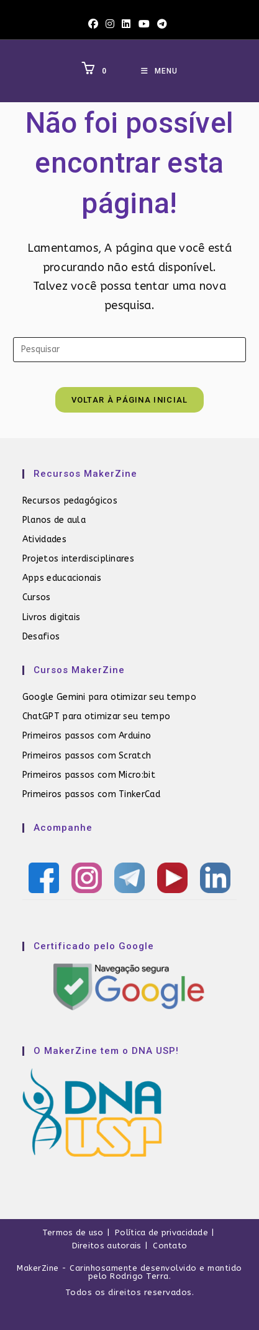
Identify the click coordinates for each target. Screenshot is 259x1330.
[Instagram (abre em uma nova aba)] (110, 24)
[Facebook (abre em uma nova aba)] (95, 24)
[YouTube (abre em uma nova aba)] (144, 24)
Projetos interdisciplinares (78, 558)
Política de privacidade (161, 1232)
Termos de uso (73, 1232)
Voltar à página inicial (129, 399)
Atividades (44, 539)
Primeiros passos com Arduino (86, 735)
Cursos (36, 597)
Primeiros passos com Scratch (86, 755)
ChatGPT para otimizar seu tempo (96, 716)
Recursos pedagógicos (69, 500)
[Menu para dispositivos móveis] (159, 71)
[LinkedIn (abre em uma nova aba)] (126, 24)
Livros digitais (51, 617)
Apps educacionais (61, 578)
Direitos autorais (107, 1245)
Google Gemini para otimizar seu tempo (109, 697)
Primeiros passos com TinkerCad (91, 794)
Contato (170, 1245)
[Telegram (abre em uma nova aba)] (162, 24)
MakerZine (38, 1268)
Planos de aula (54, 520)
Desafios (41, 636)
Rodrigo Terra (139, 1276)
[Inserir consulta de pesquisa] (129, 349)
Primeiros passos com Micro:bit (88, 775)
